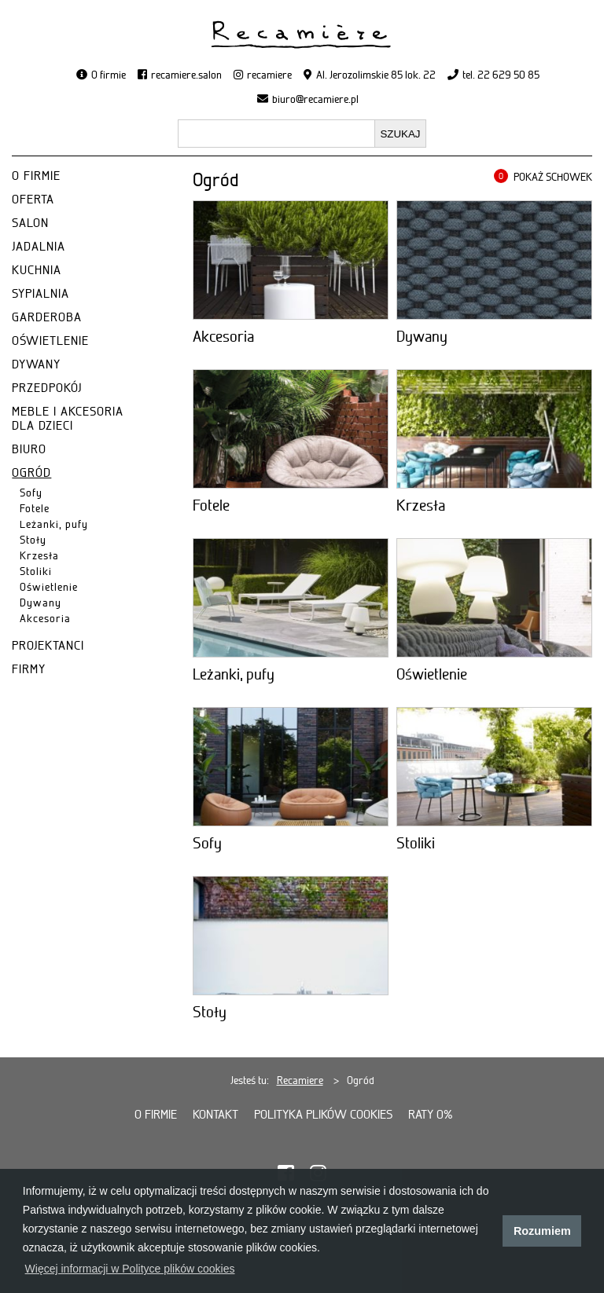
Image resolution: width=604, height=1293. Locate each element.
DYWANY (36, 364)
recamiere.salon (186, 74)
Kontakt (215, 1115)
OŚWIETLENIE (50, 341)
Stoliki (36, 571)
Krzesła (39, 555)
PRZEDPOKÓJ (47, 388)
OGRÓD (31, 473)
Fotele (35, 508)
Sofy (31, 492)
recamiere (269, 74)
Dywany (40, 602)
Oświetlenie (49, 587)
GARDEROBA (47, 317)
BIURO (29, 449)
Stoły (33, 539)
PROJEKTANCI (48, 646)
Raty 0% (430, 1115)
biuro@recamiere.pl (315, 99)
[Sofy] (291, 766)
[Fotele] (291, 429)
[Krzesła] (494, 429)
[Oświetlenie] (494, 597)
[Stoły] (291, 935)
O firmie (108, 74)
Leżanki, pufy (54, 524)
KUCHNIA (36, 270)
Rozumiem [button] (542, 1231)
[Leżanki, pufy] (291, 597)
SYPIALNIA (40, 294)
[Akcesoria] (291, 260)
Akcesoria (45, 618)
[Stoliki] (494, 766)
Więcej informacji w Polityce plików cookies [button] (130, 1268)
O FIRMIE (36, 176)
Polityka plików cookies (323, 1115)
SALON (30, 223)
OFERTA (33, 199)
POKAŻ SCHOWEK (553, 176)
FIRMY (29, 669)
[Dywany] (494, 260)
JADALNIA (38, 247)
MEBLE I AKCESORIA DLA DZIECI (67, 419)
